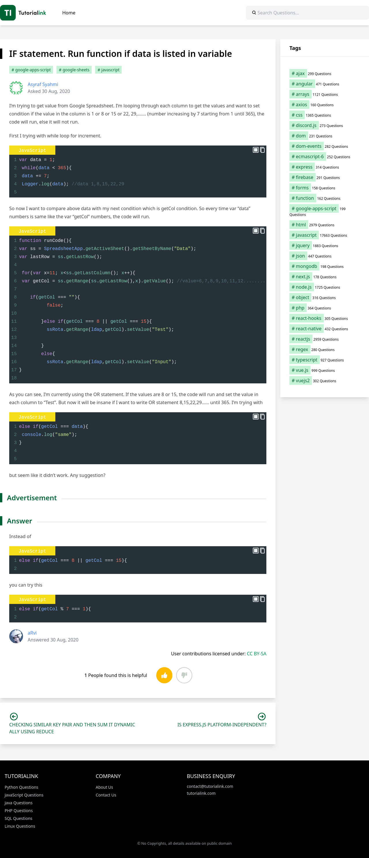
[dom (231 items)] (324, 136)
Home (69, 13)
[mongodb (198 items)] (324, 266)
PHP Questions (19, 810)
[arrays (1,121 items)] (324, 94)
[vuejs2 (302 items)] (324, 380)
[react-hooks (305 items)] (324, 318)
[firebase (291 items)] (324, 177)
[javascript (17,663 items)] (324, 235)
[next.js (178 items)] (324, 276)
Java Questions (19, 802)
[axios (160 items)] (324, 104)
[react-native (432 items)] (324, 328)
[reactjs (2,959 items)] (324, 339)
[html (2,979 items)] (324, 224)
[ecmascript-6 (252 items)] (324, 156)
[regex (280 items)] (324, 349)
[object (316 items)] (324, 297)
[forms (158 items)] (324, 188)
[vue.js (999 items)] (324, 370)
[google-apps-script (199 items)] (324, 211)
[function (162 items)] (324, 198)
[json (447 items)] (324, 256)
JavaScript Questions (24, 795)
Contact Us (106, 795)
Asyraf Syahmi (43, 84)
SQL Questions (18, 818)
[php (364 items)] (324, 308)
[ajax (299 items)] (324, 73)
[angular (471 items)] (324, 84)
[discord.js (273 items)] (324, 125)
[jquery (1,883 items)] (324, 245)
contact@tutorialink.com (210, 786)
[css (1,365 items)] (324, 115)
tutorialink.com (201, 793)
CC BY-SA (256, 653)
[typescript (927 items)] (324, 360)
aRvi (32, 633)
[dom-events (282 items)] (324, 146)
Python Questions (21, 787)
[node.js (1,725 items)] (324, 287)
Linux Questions (20, 826)
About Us (104, 787)
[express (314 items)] (324, 167)
